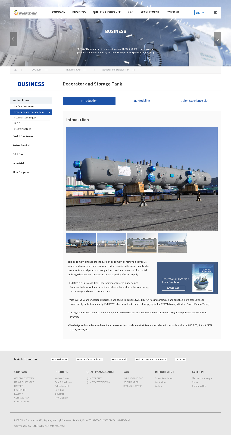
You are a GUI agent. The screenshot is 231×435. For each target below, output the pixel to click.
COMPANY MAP (21, 398)
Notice (195, 382)
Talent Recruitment (164, 378)
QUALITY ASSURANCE (107, 12)
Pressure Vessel (119, 360)
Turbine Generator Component (151, 360)
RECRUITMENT (150, 12)
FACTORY (18, 394)
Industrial (59, 394)
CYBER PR (173, 12)
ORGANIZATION (131, 382)
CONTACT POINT (22, 402)
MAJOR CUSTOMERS (24, 382)
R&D (130, 12)
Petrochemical (62, 386)
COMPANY (58, 12)
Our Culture (160, 382)
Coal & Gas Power (64, 382)
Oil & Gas (59, 390)
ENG (198, 12)
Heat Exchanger (59, 360)
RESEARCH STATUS (132, 386)
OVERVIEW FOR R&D (133, 378)
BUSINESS (79, 12)
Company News (199, 386)
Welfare (158, 386)
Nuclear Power (62, 378)
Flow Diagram (61, 398)
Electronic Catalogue (202, 378)
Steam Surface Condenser (89, 360)
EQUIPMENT (20, 390)
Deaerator (180, 360)
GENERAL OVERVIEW (24, 378)
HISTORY (18, 386)
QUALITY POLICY (94, 378)
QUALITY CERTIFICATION (98, 382)
